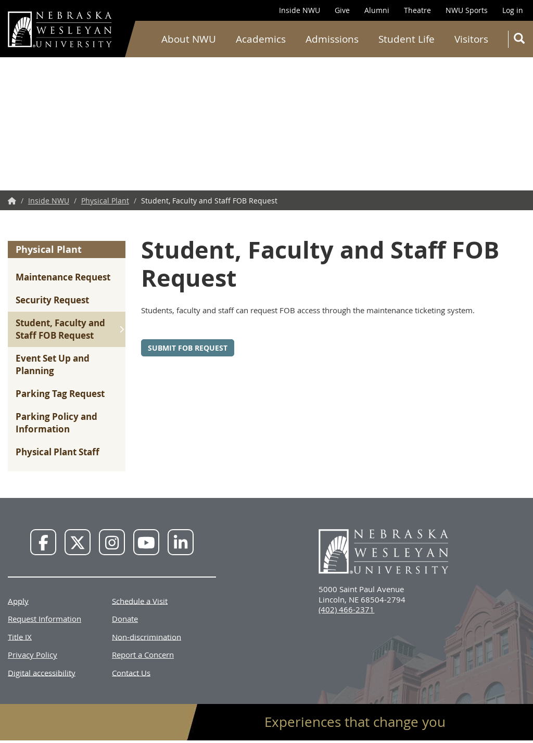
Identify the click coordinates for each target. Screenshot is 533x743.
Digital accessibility (41, 672)
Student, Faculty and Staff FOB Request (60, 329)
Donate (125, 618)
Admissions (332, 39)
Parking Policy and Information (56, 423)
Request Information (44, 618)
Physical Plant (105, 201)
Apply (18, 600)
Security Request (52, 300)
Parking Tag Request (60, 394)
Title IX (20, 636)
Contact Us (131, 672)
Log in (512, 10)
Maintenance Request (63, 277)
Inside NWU (299, 10)
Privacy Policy (32, 654)
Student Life (406, 39)
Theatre (417, 10)
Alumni (376, 10)
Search (521, 40)
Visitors (471, 39)
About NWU (188, 39)
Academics (261, 39)
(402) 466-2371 (346, 609)
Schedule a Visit (140, 600)
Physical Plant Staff (57, 452)
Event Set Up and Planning (53, 364)
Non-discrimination (146, 636)
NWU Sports (467, 10)
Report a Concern (143, 654)
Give (342, 10)
